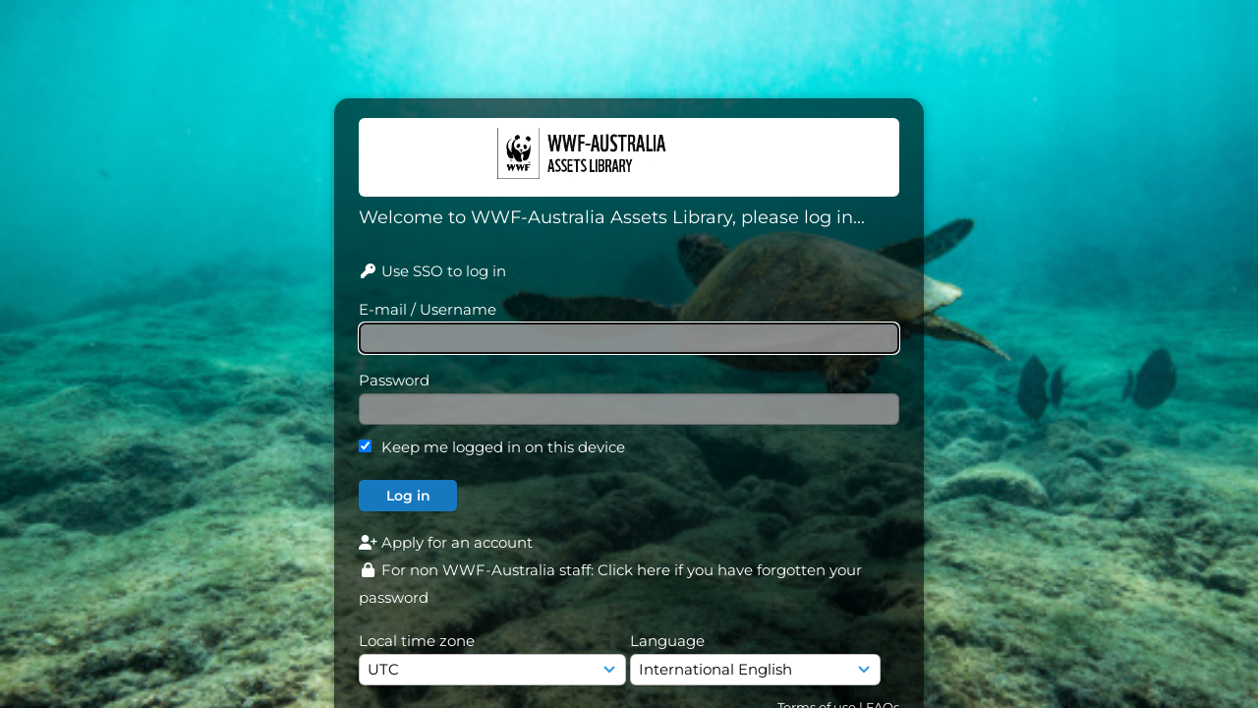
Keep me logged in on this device (503, 447)
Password (394, 380)
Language (667, 640)
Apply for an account (446, 542)
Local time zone (417, 640)
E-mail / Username (427, 309)
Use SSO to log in (432, 271)
